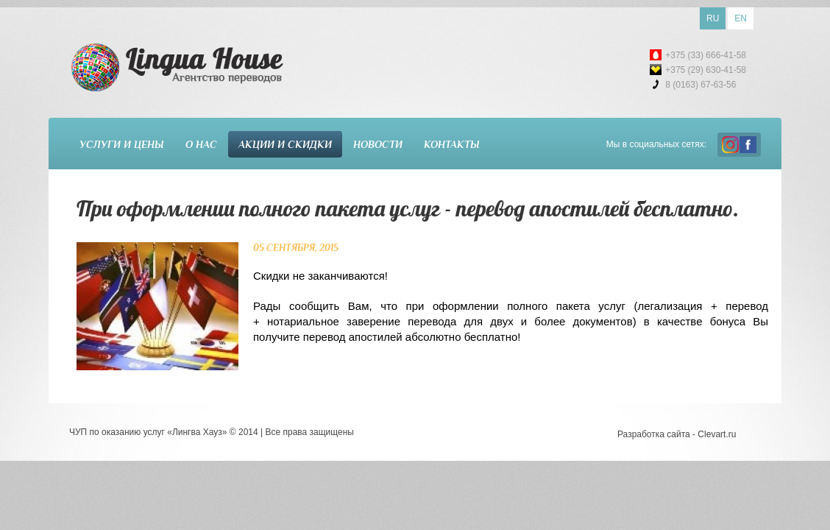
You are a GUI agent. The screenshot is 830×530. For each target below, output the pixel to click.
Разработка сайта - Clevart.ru (676, 434)
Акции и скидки (285, 144)
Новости (377, 144)
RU (712, 18)
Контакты (452, 144)
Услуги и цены (121, 144)
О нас (201, 144)
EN (740, 18)
